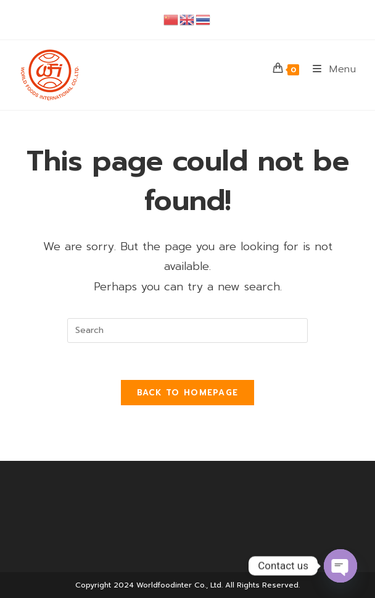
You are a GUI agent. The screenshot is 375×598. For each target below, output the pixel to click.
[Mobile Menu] (329, 69)
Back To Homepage (188, 392)
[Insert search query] (187, 330)
